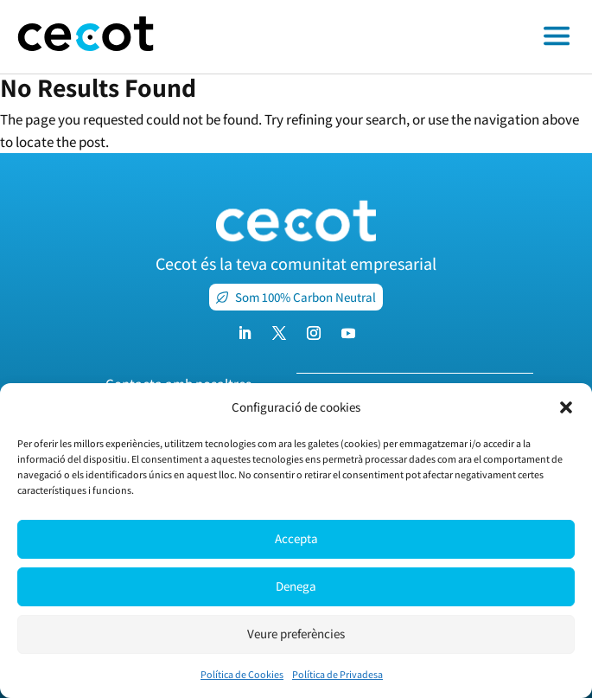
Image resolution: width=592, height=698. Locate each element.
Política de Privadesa (337, 674)
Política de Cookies (242, 674)
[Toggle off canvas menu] (381, 37)
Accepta (296, 538)
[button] (566, 407)
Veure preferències (296, 633)
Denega (296, 586)
